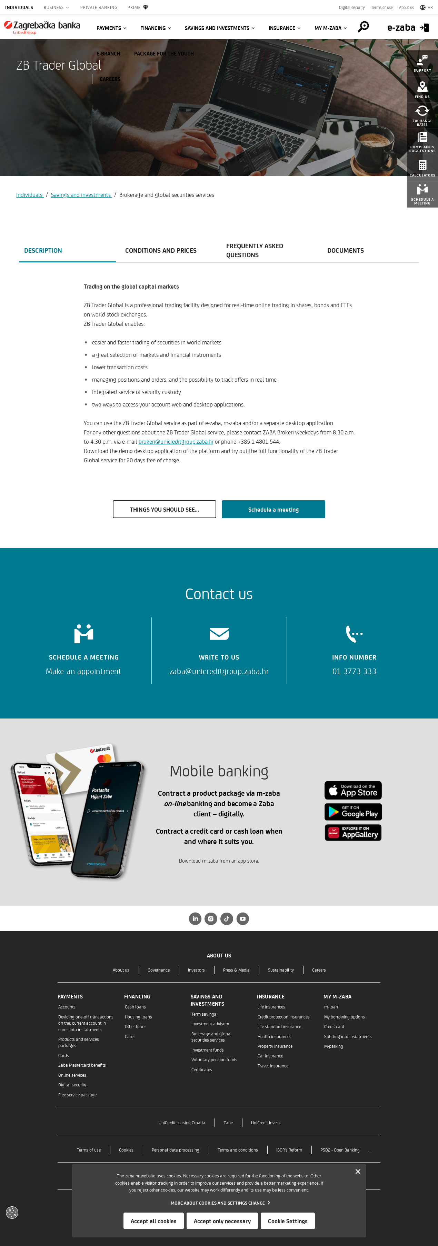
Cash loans (135, 1006)
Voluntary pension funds (214, 1059)
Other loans (136, 1026)
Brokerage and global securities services (211, 1036)
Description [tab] (43, 250)
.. (369, 1149)
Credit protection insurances (284, 1016)
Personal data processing (175, 1149)
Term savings (203, 1014)
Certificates (201, 1069)
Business (54, 7)
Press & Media (236, 969)
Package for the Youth (164, 53)
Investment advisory (210, 1023)
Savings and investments (217, 28)
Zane (228, 1122)
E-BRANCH (108, 53)
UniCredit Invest (265, 1122)
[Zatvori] (358, 1171)
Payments (109, 28)
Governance (159, 969)
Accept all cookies (154, 1221)
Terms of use (382, 7)
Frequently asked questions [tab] (254, 250)
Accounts (67, 1006)
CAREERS (110, 79)
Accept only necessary (222, 1221)
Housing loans (138, 1016)
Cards (63, 1055)
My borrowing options (344, 1016)
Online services (72, 1075)
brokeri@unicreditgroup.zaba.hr (176, 441)
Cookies (126, 1149)
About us (406, 7)
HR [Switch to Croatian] (426, 7)
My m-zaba (328, 28)
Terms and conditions (238, 1149)
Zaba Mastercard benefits (82, 1065)
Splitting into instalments (348, 1036)
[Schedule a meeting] (83, 647)
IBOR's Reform (289, 1149)
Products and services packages (78, 1042)
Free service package (77, 1094)
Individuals (19, 7)
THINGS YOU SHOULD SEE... (164, 509)
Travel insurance (273, 1065)
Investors (196, 969)
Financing (153, 28)
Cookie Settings (288, 1221)
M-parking (333, 1046)
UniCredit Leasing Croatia (182, 1122)
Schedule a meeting (273, 509)
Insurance (282, 28)
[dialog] (219, 1200)
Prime (138, 7)
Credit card (334, 1026)
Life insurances (271, 1006)
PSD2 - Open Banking (340, 1149)
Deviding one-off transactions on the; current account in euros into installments (85, 1023)
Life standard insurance (279, 1026)
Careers (319, 969)
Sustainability (281, 969)
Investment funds (207, 1049)
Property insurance (275, 1046)
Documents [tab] (345, 250)
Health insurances (274, 1036)
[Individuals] (42, 27)
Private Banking (98, 7)
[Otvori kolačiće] (12, 1212)
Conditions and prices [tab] (161, 250)
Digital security (352, 7)
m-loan (331, 1006)
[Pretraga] (363, 27)
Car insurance (270, 1055)
